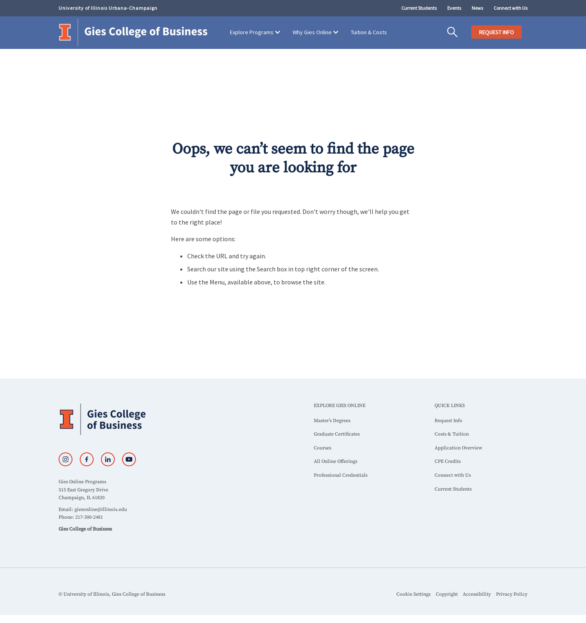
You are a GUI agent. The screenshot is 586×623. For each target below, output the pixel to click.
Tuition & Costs (369, 32)
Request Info (448, 421)
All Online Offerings (335, 461)
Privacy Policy (511, 594)
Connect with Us (510, 8)
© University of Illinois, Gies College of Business (112, 594)
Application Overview (458, 448)
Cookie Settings (413, 594)
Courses (322, 448)
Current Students (419, 8)
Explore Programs (251, 32)
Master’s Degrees (332, 421)
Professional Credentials (340, 475)
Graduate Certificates (337, 434)
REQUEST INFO (496, 32)
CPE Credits (448, 461)
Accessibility (477, 594)
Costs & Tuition (452, 434)
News (477, 8)
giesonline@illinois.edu (100, 509)
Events (454, 8)
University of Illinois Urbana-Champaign (108, 8)
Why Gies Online (312, 32)
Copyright (447, 594)
